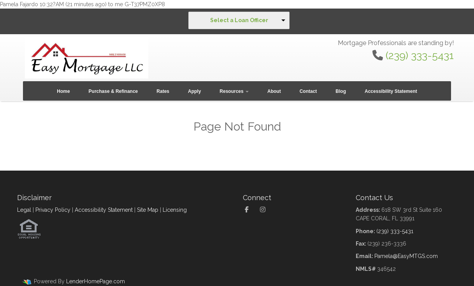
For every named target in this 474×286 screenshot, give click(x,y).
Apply (194, 91)
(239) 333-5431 (420, 55)
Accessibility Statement (391, 91)
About (274, 91)
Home (63, 91)
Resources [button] (234, 91)
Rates (162, 91)
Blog (340, 91)
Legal (24, 210)
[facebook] (250, 210)
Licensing (175, 210)
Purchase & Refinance (113, 91)
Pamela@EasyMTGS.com (406, 256)
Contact (308, 91)
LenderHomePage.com (95, 281)
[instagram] (265, 210)
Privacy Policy (52, 210)
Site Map (147, 210)
